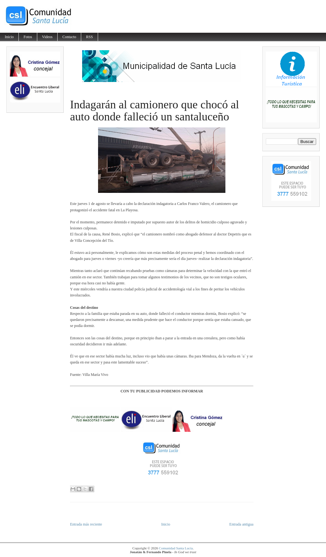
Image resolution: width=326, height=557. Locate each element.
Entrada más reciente (86, 524)
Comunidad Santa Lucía (176, 548)
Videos (47, 37)
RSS (89, 37)
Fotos (28, 37)
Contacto (69, 37)
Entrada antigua (241, 524)
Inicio (9, 37)
